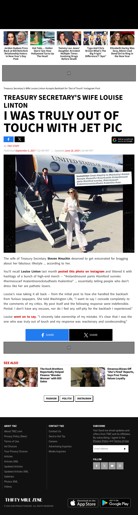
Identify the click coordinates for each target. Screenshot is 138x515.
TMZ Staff (13, 146)
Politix (67, 398)
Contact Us (55, 431)
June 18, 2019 (72, 150)
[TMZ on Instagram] (31, 6)
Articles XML (11, 461)
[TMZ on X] (14, 6)
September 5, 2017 (25, 150)
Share (47, 335)
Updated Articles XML (16, 471)
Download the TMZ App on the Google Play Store (115, 502)
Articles (8, 456)
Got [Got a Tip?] (12, 15)
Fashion (51, 398)
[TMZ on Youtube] (23, 6)
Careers (53, 441)
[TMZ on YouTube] (112, 465)
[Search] (133, 24)
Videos (8, 486)
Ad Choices (10, 446)
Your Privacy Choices (16, 451)
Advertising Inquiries (60, 446)
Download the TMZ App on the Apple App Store (83, 502)
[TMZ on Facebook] (6, 6)
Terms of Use (11, 441)
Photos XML (11, 481)
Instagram (84, 398)
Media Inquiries (57, 451)
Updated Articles (13, 466)
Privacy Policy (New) (15, 436)
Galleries (9, 476)
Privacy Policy (101, 441)
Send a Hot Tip (57, 436)
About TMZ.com (13, 431)
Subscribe (124, 448)
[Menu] (5, 24)
